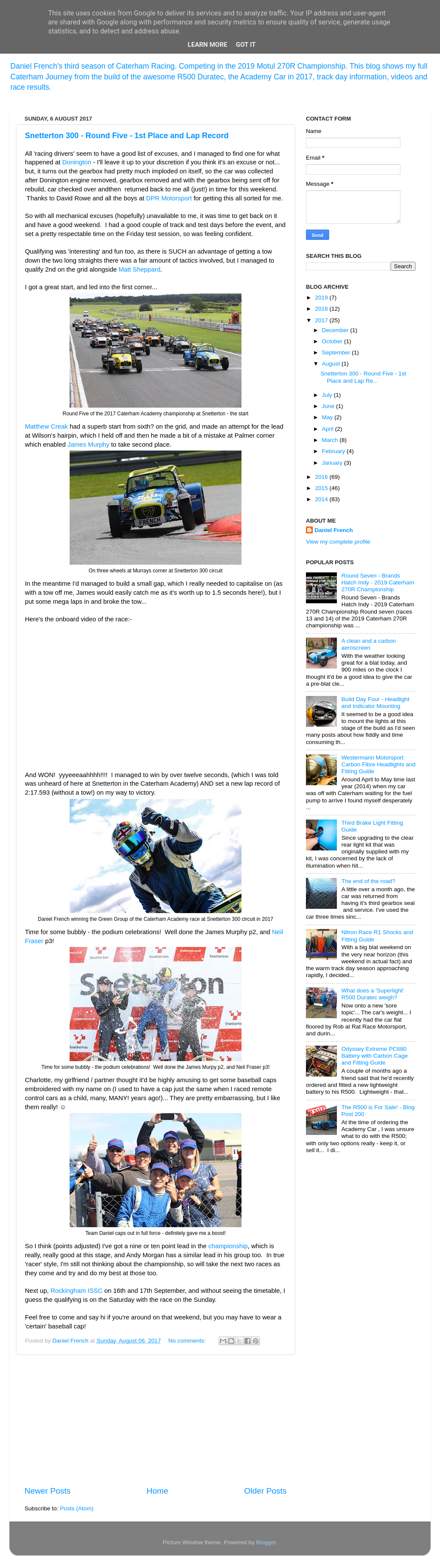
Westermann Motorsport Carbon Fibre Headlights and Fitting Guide (378, 764)
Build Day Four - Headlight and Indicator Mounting (375, 702)
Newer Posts (47, 1490)
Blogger (266, 1542)
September (337, 352)
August (332, 363)
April (328, 429)
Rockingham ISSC (76, 1290)
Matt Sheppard (139, 269)
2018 (322, 309)
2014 (322, 499)
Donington (77, 162)
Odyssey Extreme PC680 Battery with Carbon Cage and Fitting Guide (374, 1056)
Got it (246, 44)
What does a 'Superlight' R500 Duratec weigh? (372, 994)
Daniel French (334, 530)
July (328, 395)
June (329, 406)
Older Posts (265, 1490)
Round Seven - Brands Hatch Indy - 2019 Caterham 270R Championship (377, 582)
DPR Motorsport (169, 198)
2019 (322, 297)
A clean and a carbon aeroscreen (368, 644)
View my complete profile (338, 541)
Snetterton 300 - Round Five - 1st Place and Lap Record (127, 135)
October (333, 341)
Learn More (207, 44)
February (334, 451)
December (336, 330)
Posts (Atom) (77, 1508)
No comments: (188, 1340)
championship (228, 1246)
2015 (322, 488)
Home (157, 1490)
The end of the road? (368, 881)
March (330, 440)
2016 (322, 477)
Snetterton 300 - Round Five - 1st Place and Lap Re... (363, 377)
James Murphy (88, 444)
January (333, 463)
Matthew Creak (46, 426)
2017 (322, 320)
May (328, 417)
